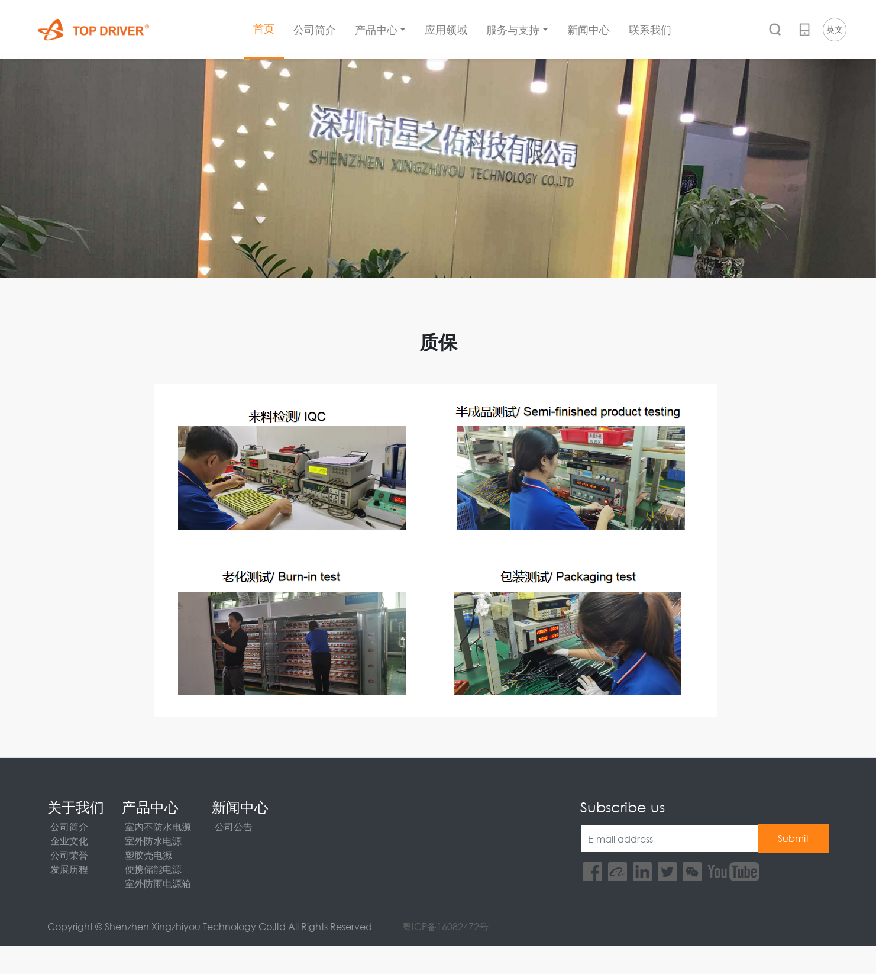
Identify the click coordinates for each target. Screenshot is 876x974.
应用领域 (446, 29)
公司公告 (234, 826)
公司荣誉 (69, 855)
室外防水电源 (153, 840)
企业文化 (69, 840)
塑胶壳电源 (148, 855)
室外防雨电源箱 (158, 883)
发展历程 (69, 869)
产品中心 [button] (376, 29)
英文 (834, 29)
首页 (263, 28)
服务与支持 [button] (512, 29)
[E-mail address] (669, 838)
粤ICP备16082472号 (445, 926)
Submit (793, 838)
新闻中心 (588, 29)
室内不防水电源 (158, 826)
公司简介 (314, 29)
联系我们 (650, 29)
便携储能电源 (153, 869)
